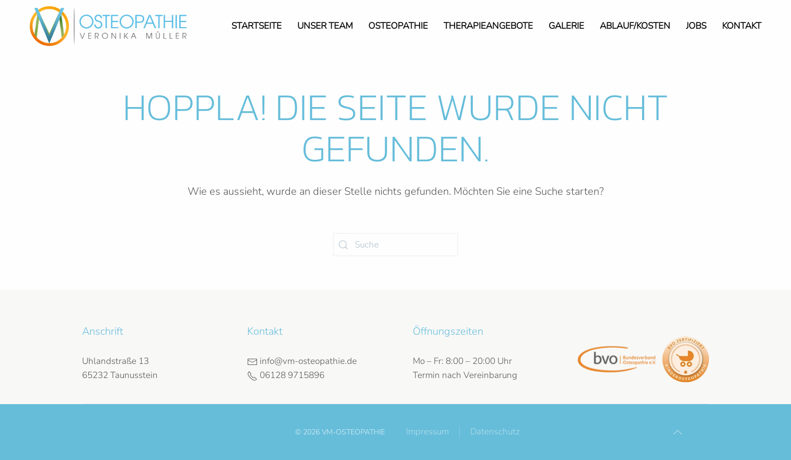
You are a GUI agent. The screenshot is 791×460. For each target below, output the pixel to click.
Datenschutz (495, 432)
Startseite (256, 26)
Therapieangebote (488, 26)
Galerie (566, 26)
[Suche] (395, 244)
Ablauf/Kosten (635, 26)
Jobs (696, 26)
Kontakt (741, 26)
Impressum (427, 432)
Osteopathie (398, 26)
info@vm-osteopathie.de (302, 361)
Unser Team (325, 26)
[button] (677, 432)
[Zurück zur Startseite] (108, 26)
